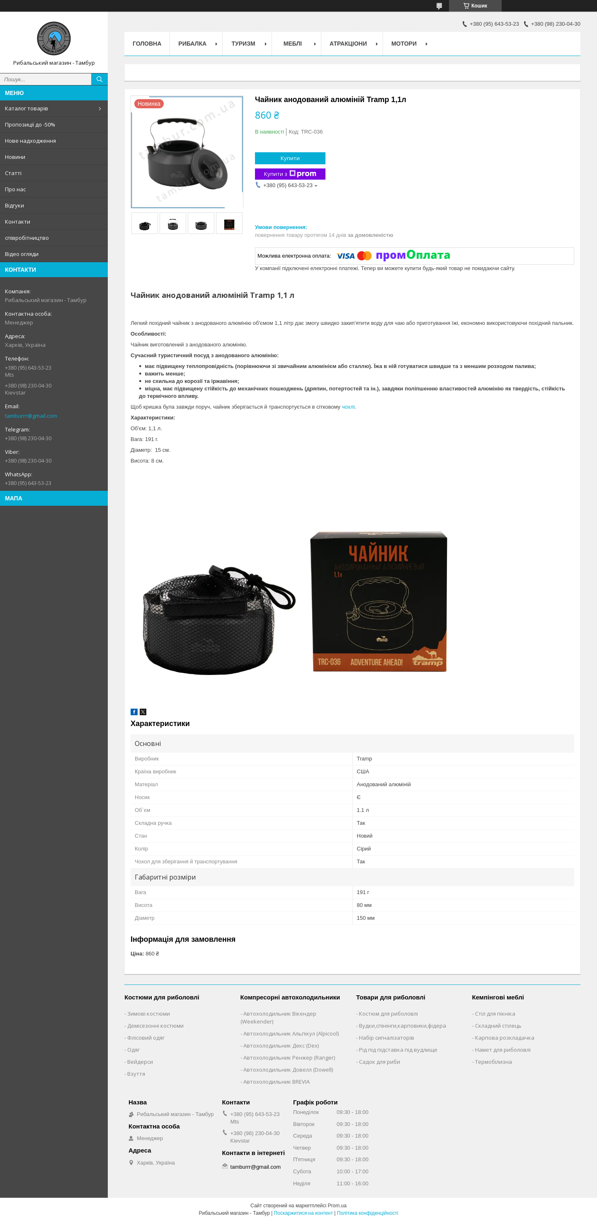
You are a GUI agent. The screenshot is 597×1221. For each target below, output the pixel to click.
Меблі (293, 43)
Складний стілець (498, 1025)
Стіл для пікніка (495, 1013)
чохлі (348, 407)
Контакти (17, 221)
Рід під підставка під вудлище (398, 1049)
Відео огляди (22, 254)
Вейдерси (140, 1061)
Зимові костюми (148, 1013)
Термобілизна (493, 1061)
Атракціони (348, 43)
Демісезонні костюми (155, 1025)
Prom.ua (337, 1206)
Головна (147, 43)
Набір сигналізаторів (386, 1037)
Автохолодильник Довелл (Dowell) (288, 1069)
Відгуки (14, 205)
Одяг (133, 1049)
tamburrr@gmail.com (31, 415)
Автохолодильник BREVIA (276, 1081)
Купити (290, 158)
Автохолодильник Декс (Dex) (281, 1045)
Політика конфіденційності (367, 1213)
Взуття (136, 1073)
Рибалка (192, 43)
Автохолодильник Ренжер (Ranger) (289, 1057)
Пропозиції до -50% (30, 124)
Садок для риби (379, 1061)
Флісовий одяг (146, 1037)
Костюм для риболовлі (388, 1013)
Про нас (15, 189)
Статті (13, 173)
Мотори (404, 43)
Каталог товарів (26, 108)
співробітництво (27, 237)
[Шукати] (99, 79)
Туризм (243, 43)
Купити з (290, 174)
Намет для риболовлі (503, 1049)
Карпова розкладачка (504, 1037)
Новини (15, 157)
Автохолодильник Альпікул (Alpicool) (291, 1033)
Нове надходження (30, 140)
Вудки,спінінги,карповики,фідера (402, 1025)
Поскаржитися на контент (303, 1213)
